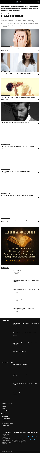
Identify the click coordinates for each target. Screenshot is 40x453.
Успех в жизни (16, 10)
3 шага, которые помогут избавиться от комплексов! (17, 195)
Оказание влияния (33, 6)
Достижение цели (5, 6)
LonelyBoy (3, 197)
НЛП (26, 6)
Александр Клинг (4, 123)
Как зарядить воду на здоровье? (20, 299)
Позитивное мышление (7, 8)
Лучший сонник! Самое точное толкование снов (22, 392)
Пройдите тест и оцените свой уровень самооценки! (16, 49)
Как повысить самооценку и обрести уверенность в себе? (18, 97)
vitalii (2, 172)
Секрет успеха (24, 8)
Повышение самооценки (5, 46)
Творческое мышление (6, 10)
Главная (3, 13)
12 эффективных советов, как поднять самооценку (16, 171)
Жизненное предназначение (17, 6)
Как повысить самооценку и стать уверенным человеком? (18, 146)
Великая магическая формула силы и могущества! (16, 220)
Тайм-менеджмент (33, 8)
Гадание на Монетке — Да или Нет (20, 364)
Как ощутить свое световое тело (19, 351)
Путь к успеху (16, 8)
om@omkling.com (20, 435)
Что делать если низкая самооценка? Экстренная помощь (18, 73)
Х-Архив (2, 50)
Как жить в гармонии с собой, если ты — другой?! (15, 122)
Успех (6, 13)
